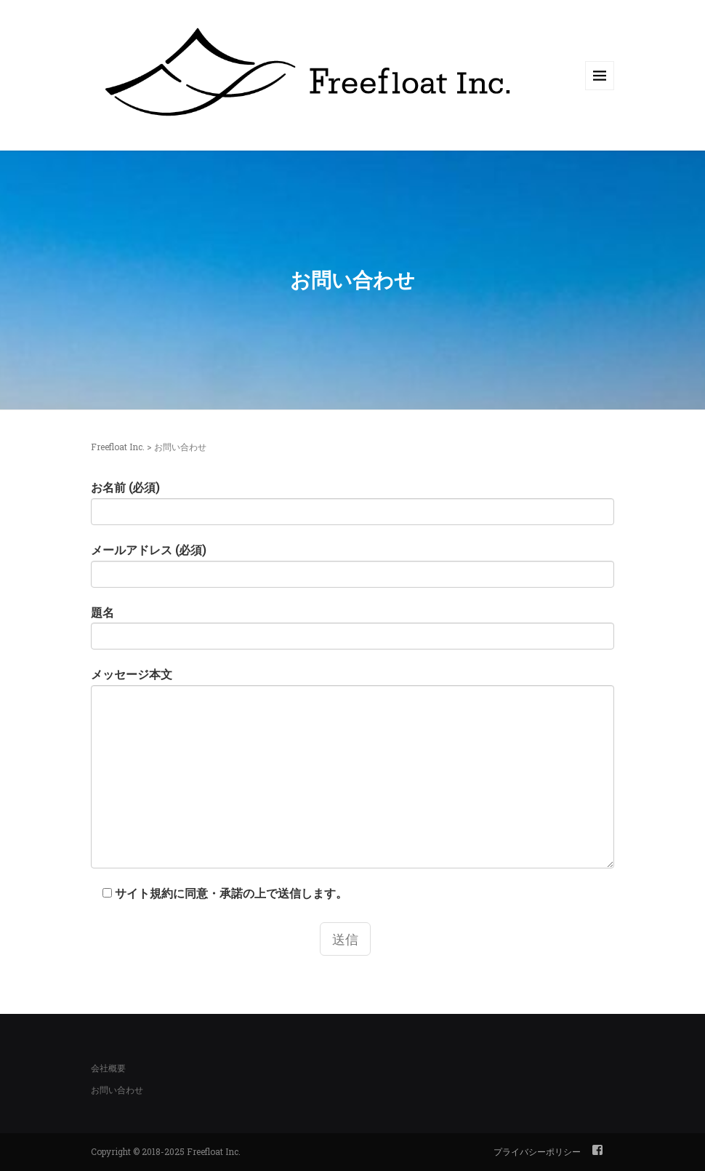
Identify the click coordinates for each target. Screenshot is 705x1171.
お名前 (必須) (352, 502)
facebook (597, 1150)
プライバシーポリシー (537, 1151)
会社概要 (108, 1068)
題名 (352, 627)
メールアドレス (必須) (352, 565)
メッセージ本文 (352, 767)
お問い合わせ (117, 1089)
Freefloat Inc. (118, 446)
